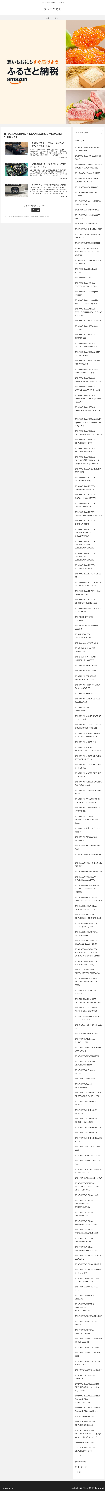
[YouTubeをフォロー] (38, 210)
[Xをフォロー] (33, 210)
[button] (101, 132)
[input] (89, 132)
